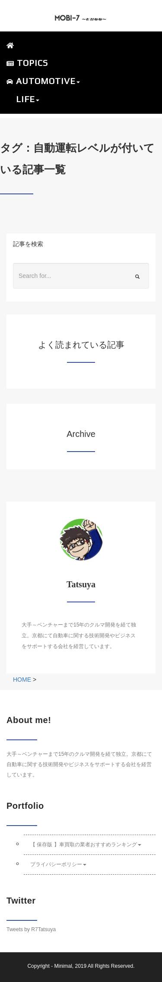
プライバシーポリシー (58, 864)
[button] (76, 81)
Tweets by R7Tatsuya (31, 929)
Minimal (63, 966)
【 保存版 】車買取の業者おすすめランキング (85, 845)
